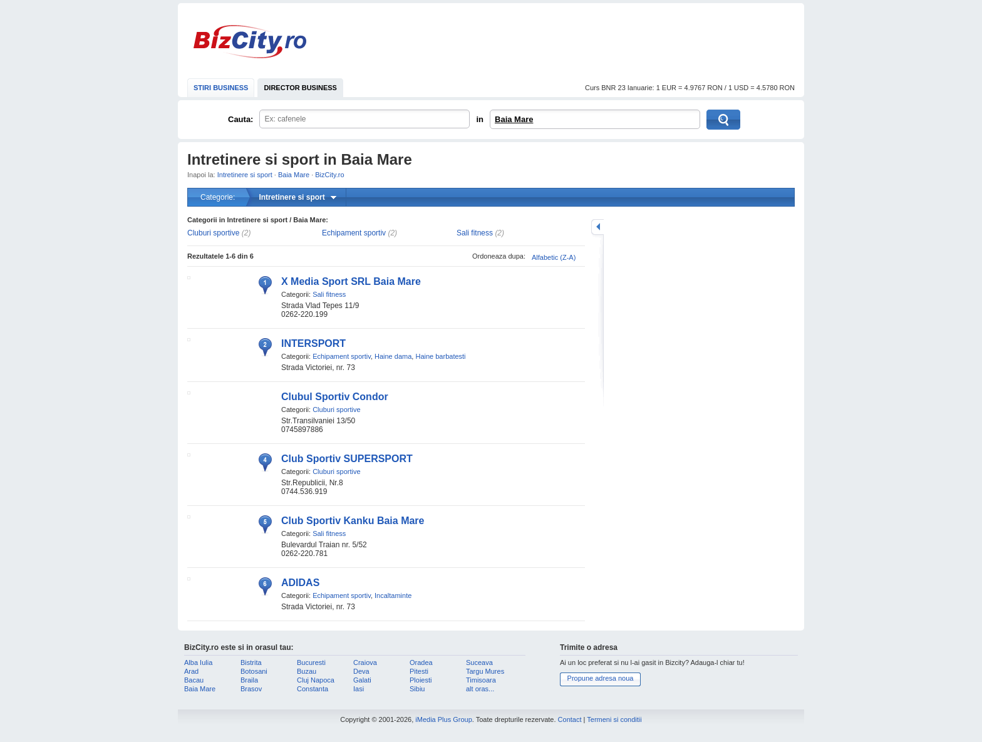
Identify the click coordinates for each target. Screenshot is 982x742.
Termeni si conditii (614, 719)
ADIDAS (300, 582)
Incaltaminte (393, 595)
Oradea (421, 662)
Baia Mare (514, 119)
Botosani (253, 671)
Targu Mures (485, 671)
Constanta (312, 689)
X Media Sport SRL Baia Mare (351, 281)
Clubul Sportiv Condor (334, 396)
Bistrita (251, 662)
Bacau (194, 680)
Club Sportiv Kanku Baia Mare (353, 520)
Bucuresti (311, 662)
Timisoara (481, 680)
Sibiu (417, 689)
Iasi (358, 689)
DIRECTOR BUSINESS (300, 87)
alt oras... (480, 689)
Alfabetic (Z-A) (554, 257)
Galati (362, 680)
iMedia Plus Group (443, 719)
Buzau (306, 671)
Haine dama (393, 356)
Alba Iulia (198, 662)
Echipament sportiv (354, 233)
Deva (361, 671)
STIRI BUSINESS (221, 87)
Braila (249, 680)
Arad (191, 671)
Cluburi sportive (213, 233)
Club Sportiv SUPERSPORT (347, 458)
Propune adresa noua (600, 678)
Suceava (479, 662)
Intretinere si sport (244, 174)
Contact (570, 719)
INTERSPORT (313, 343)
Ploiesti (421, 680)
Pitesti (419, 671)
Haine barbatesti (440, 356)
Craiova (365, 662)
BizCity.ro (250, 41)
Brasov (251, 689)
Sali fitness (475, 233)
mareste (597, 227)
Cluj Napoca (315, 680)
